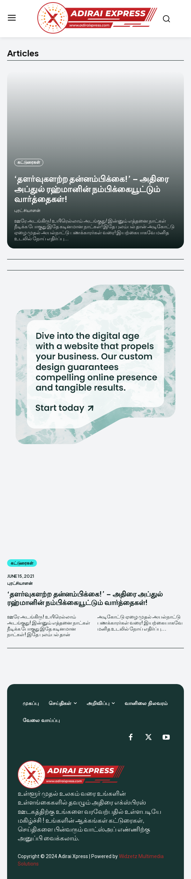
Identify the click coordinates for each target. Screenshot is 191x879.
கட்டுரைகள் (28, 162)
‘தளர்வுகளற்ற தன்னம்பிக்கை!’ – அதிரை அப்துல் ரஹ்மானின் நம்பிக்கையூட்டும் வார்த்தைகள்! (91, 188)
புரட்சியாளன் (27, 210)
